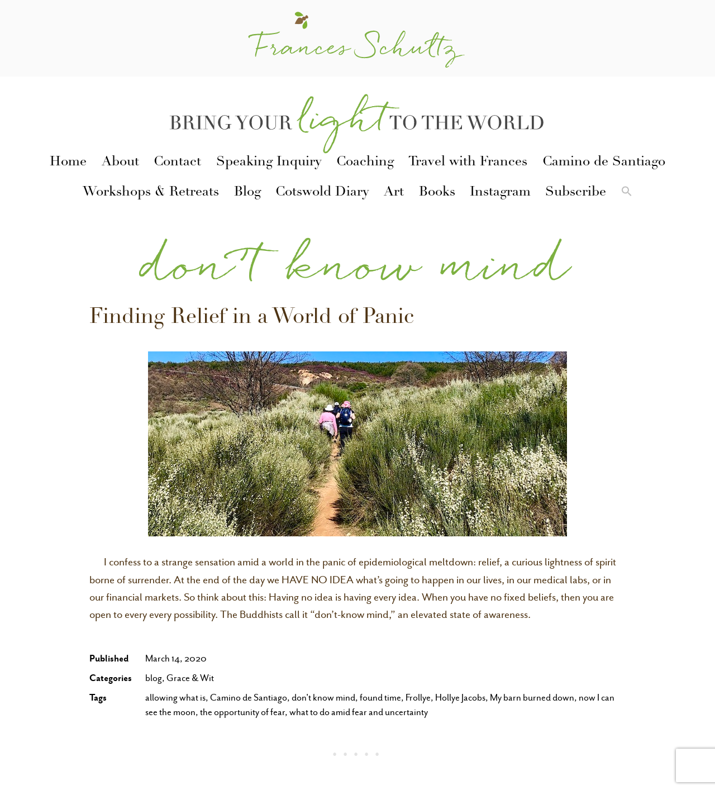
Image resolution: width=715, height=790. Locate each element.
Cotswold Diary (322, 192)
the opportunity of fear (242, 712)
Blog (247, 192)
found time (380, 697)
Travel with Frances (467, 162)
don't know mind (323, 697)
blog (153, 678)
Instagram (500, 192)
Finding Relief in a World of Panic (251, 318)
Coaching (365, 162)
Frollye (418, 697)
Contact (177, 162)
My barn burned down (532, 697)
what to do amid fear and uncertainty (358, 712)
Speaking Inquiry (269, 162)
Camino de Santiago (603, 162)
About (120, 162)
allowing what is (175, 697)
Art (394, 192)
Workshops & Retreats (151, 192)
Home (68, 162)
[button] (627, 193)
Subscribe (575, 192)
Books (437, 192)
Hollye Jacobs (460, 697)
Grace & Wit (190, 678)
